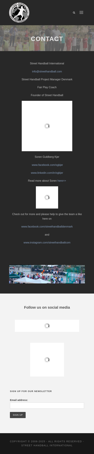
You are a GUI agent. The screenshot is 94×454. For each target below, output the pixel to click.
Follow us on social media (47, 307)
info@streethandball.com (47, 71)
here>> (61, 180)
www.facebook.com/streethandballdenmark (47, 226)
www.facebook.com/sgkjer (47, 164)
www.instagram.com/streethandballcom (47, 242)
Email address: (19, 400)
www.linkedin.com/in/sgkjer (47, 172)
